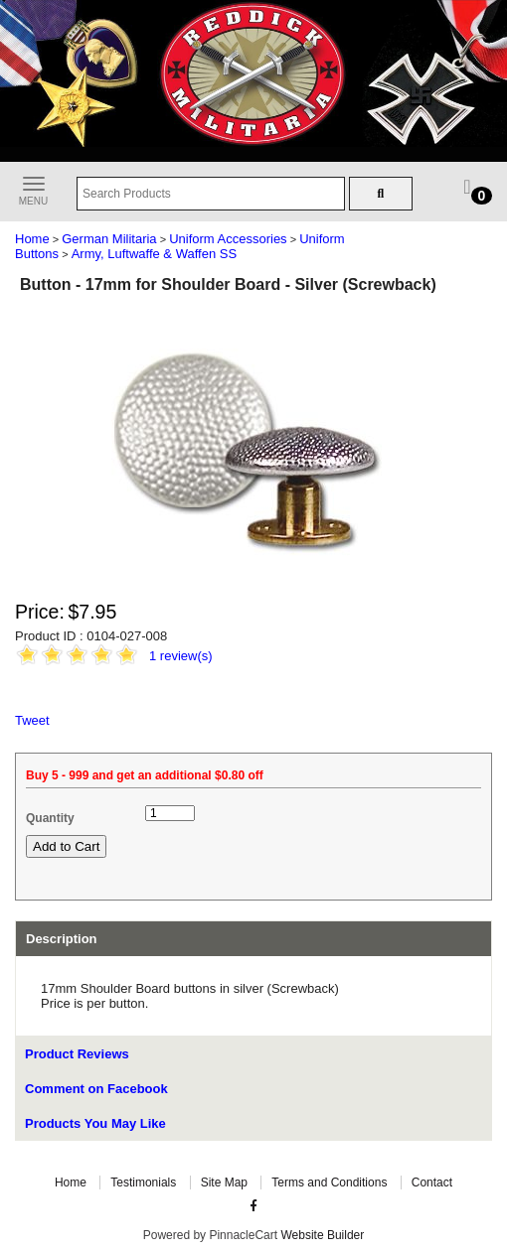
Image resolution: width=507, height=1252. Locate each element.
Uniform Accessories (227, 238)
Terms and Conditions (329, 1182)
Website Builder (322, 1235)
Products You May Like (95, 1123)
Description (61, 938)
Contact (432, 1182)
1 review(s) (181, 655)
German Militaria (109, 238)
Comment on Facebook (96, 1088)
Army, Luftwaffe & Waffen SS (154, 253)
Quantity (50, 818)
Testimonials (143, 1182)
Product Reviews (77, 1053)
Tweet (32, 720)
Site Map (224, 1182)
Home (32, 238)
